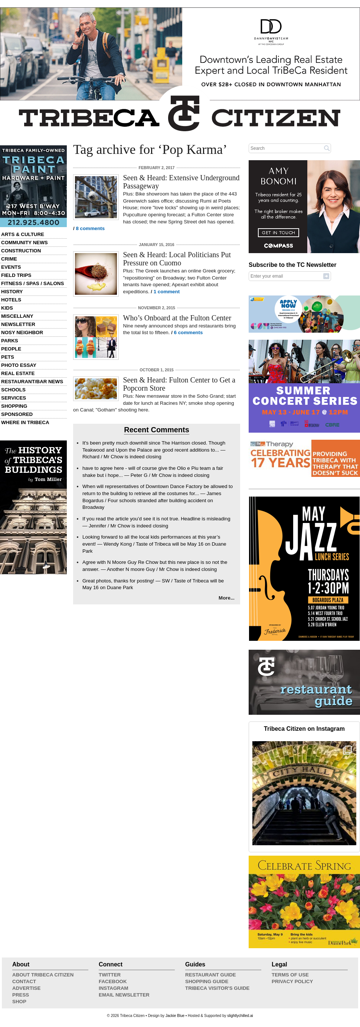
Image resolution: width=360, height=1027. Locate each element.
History (12, 291)
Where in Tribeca (25, 422)
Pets (7, 357)
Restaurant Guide (210, 975)
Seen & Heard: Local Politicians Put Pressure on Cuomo (177, 259)
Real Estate (18, 373)
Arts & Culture (22, 234)
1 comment (167, 291)
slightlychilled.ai (240, 1016)
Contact (24, 981)
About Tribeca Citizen (42, 975)
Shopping (14, 406)
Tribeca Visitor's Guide (217, 988)
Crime (9, 259)
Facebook (113, 981)
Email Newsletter (124, 995)
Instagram (113, 988)
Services (13, 398)
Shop (19, 1001)
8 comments (90, 228)
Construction (21, 250)
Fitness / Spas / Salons (32, 283)
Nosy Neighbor (22, 332)
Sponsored (17, 414)
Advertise (26, 988)
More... (227, 598)
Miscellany (17, 316)
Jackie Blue (175, 1016)
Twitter (110, 975)
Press (20, 995)
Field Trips (16, 275)
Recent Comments (156, 430)
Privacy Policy (292, 981)
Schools (13, 390)
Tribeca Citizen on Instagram (304, 729)
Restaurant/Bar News (32, 381)
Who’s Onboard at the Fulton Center (177, 318)
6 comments (188, 332)
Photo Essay (18, 365)
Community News (24, 242)
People (11, 349)
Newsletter (18, 324)
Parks (9, 340)
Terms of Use (290, 975)
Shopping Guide (206, 981)
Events (11, 267)
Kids (7, 308)
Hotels (11, 300)
